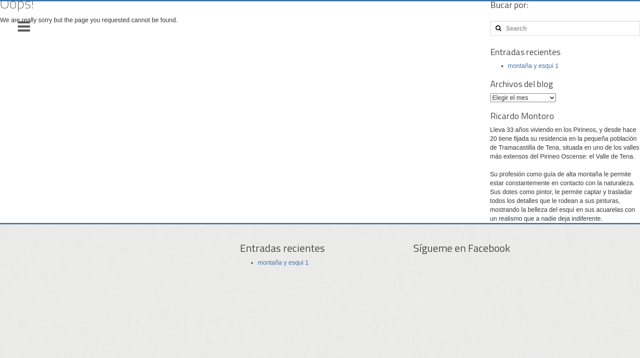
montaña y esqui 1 (533, 65)
